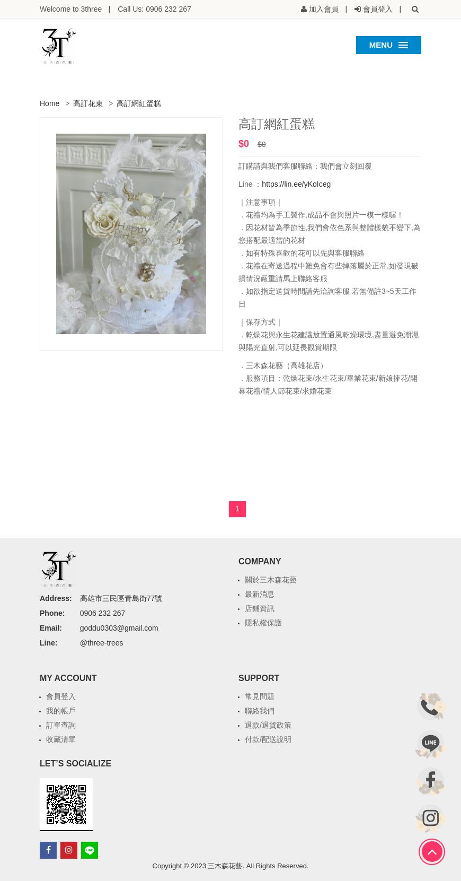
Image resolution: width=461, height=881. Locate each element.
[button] (415, 9)
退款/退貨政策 (268, 725)
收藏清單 (61, 739)
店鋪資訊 (259, 608)
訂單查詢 (61, 725)
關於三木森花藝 (271, 579)
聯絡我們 (259, 710)
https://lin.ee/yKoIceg (296, 184)
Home (49, 103)
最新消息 (259, 594)
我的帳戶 (61, 710)
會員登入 (61, 696)
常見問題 (259, 696)
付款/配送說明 (268, 739)
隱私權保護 (263, 622)
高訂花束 (88, 103)
